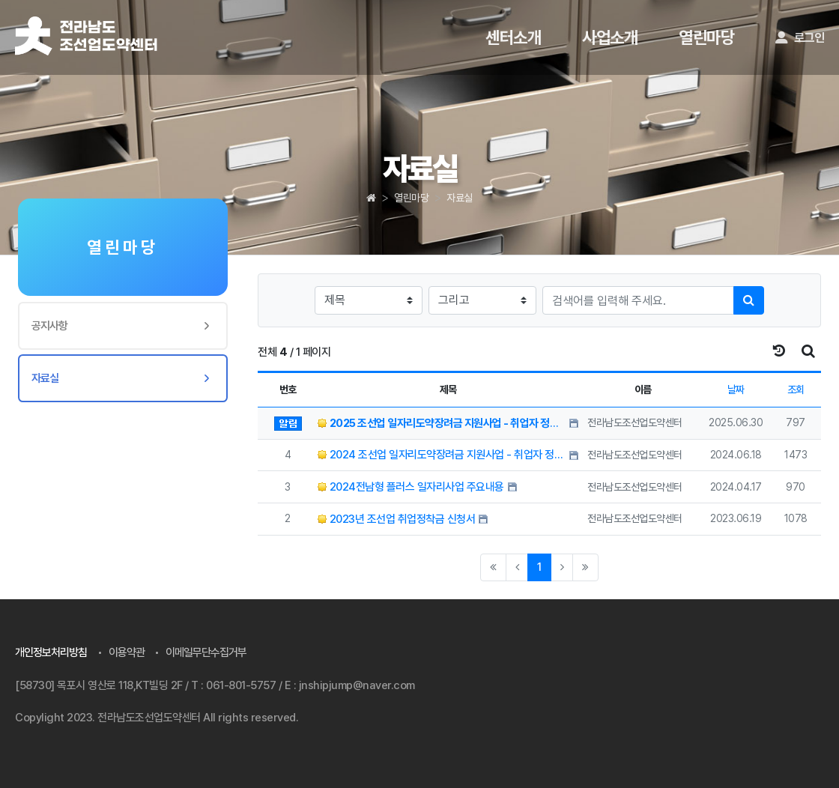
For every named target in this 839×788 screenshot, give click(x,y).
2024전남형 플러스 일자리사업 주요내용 (411, 487)
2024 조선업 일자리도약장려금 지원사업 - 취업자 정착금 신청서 (442, 454)
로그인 (799, 37)
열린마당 (706, 37)
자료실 (459, 198)
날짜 (736, 389)
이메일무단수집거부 (206, 652)
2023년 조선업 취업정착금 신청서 (396, 519)
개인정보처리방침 (51, 652)
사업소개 (609, 37)
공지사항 (49, 326)
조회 (796, 389)
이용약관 (127, 652)
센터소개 (513, 37)
